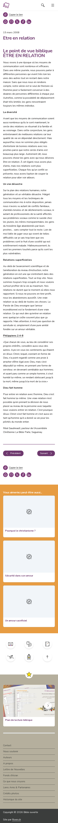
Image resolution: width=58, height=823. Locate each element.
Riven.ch (16, 819)
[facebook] (23, 21)
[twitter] (17, 21)
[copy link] (11, 21)
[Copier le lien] (13, 14)
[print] (5, 21)
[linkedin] (29, 21)
